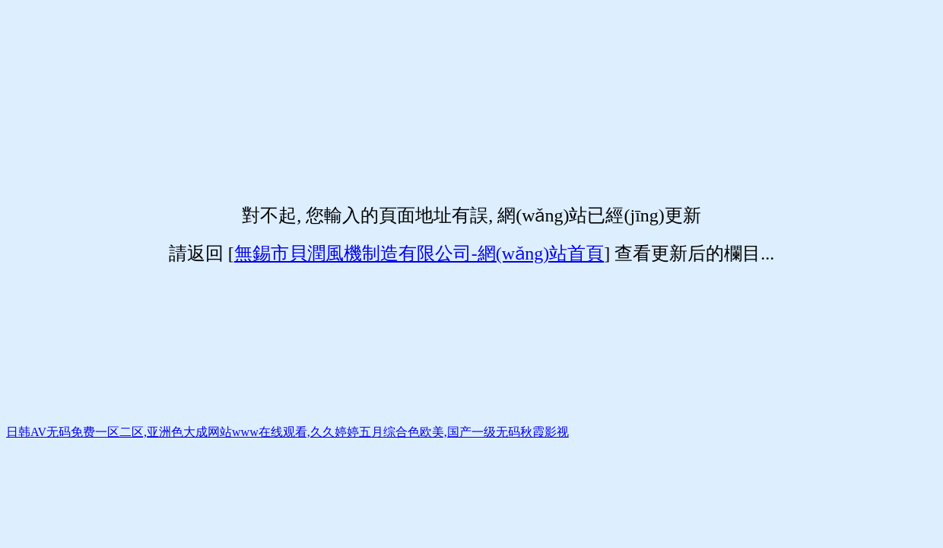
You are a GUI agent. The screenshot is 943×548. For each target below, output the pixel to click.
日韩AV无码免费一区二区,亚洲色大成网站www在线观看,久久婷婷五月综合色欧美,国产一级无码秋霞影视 (287, 431)
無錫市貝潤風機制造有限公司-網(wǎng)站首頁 (419, 253)
